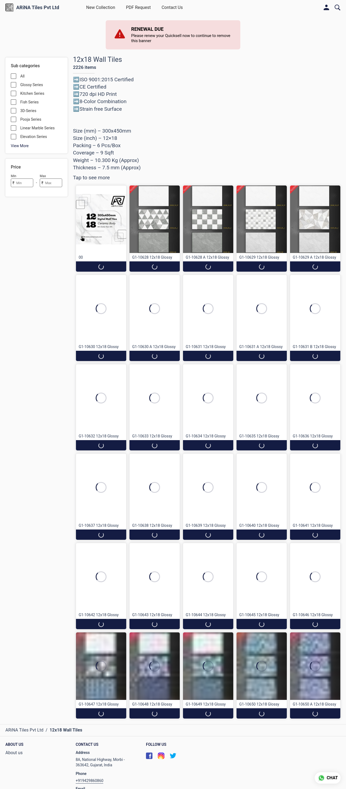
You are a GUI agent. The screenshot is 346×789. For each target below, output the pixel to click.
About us (14, 752)
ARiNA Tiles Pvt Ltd (37, 7)
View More (20, 146)
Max (43, 176)
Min (13, 176)
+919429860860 (89, 780)
